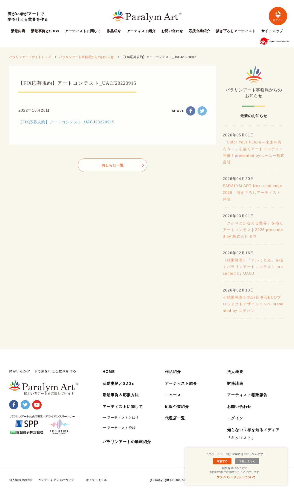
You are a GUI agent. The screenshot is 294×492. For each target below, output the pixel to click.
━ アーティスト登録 (119, 427)
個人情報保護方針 (21, 479)
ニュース (173, 395)
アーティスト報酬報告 (247, 395)
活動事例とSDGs (45, 31)
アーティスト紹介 (141, 31)
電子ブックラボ (96, 479)
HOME (109, 372)
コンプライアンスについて (56, 479)
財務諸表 (235, 383)
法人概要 (235, 372)
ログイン (278, 16)
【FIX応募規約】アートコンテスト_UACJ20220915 (66, 125)
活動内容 (18, 31)
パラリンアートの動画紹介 (127, 442)
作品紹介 (114, 31)
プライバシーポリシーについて (236, 477)
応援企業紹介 (199, 31)
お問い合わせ (172, 31)
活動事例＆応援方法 (121, 395)
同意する (222, 461)
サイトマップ (272, 31)
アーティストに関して (83, 31)
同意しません (247, 461)
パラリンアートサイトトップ (30, 60)
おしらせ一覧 (113, 169)
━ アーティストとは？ (121, 417)
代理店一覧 (175, 418)
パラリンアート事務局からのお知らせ (86, 60)
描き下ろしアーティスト (236, 31)
